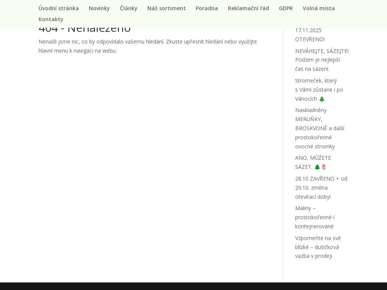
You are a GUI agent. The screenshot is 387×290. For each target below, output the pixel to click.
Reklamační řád (248, 9)
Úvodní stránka (59, 9)
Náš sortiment (166, 9)
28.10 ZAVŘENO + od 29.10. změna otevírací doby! (321, 187)
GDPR (286, 9)
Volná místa (319, 9)
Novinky (99, 9)
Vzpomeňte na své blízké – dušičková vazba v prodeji (318, 247)
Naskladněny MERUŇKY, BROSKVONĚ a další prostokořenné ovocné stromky (319, 128)
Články (129, 9)
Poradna (207, 9)
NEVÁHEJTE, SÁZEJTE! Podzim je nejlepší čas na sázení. (321, 60)
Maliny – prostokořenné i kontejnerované (314, 217)
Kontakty (51, 20)
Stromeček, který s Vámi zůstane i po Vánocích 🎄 (319, 89)
